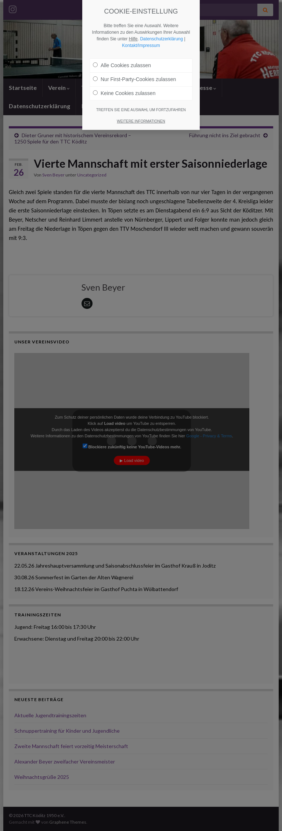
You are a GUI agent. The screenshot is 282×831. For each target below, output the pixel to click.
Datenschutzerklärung (161, 38)
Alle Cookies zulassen (122, 65)
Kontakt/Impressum (141, 45)
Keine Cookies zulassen (124, 93)
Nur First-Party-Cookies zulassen (134, 79)
